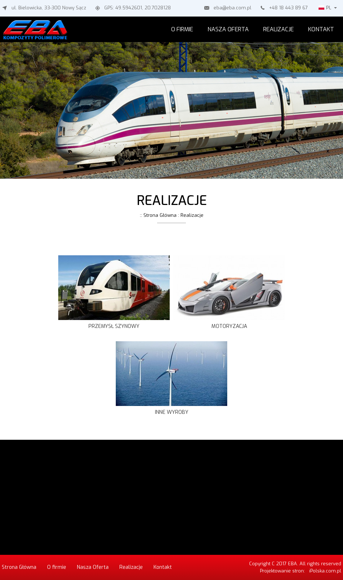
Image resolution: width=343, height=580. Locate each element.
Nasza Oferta (228, 29)
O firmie (182, 29)
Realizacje (278, 29)
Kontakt (321, 29)
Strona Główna (19, 567)
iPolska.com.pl (325, 571)
